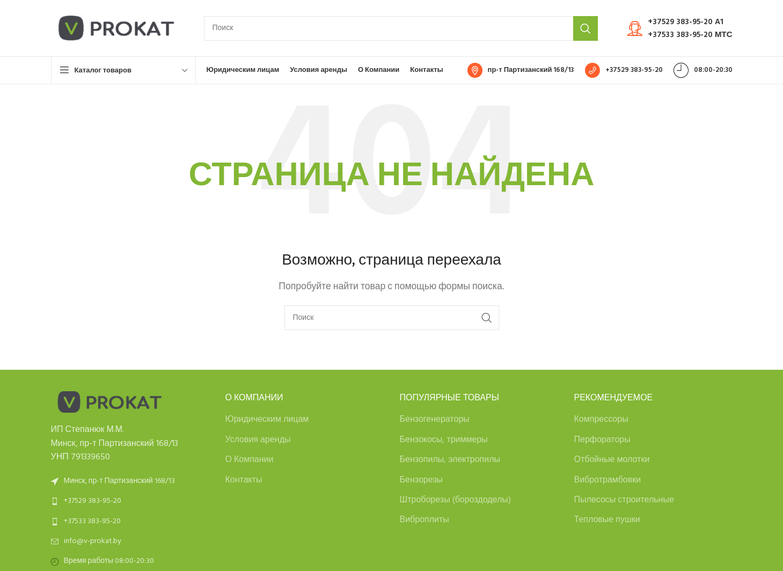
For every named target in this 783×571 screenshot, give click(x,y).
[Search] (401, 28)
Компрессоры (601, 420)
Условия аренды (258, 440)
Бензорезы (421, 480)
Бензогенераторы (435, 420)
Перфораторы (602, 440)
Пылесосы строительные (624, 500)
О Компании (249, 460)
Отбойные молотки (612, 460)
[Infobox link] (680, 28)
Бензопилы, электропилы (450, 460)
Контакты (243, 480)
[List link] (130, 501)
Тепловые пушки (607, 520)
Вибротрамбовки (607, 480)
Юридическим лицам (267, 420)
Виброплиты (424, 520)
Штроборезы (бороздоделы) (455, 500)
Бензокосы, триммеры (444, 440)
